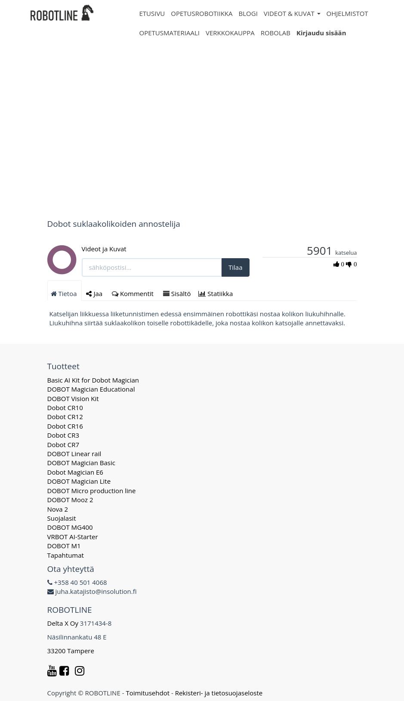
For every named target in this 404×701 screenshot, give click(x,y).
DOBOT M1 (64, 545)
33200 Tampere (71, 650)
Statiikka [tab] (216, 293)
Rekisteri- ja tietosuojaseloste (219, 693)
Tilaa (235, 267)
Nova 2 (57, 509)
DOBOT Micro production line (91, 490)
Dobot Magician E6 (75, 472)
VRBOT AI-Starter (72, 536)
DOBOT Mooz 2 (70, 499)
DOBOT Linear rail (74, 453)
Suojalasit (61, 518)
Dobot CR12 (65, 416)
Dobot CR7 (63, 444)
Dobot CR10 (65, 407)
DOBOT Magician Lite (79, 481)
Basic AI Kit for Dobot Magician (93, 380)
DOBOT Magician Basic (81, 462)
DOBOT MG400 (70, 527)
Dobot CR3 (63, 435)
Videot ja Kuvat (104, 248)
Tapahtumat (65, 555)
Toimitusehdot (148, 693)
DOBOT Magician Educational (91, 389)
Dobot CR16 (65, 426)
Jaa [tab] (95, 293)
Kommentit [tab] (133, 293)
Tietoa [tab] (65, 293)
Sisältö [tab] (177, 293)
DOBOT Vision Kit (73, 398)
